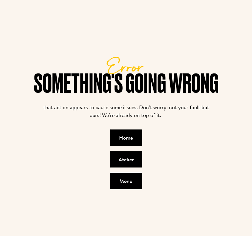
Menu (126, 181)
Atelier (126, 159)
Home (126, 138)
